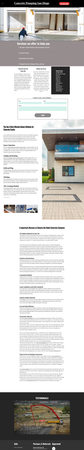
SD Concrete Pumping (41, 342)
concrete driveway (56, 356)
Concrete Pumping (28, 318)
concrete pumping (25, 369)
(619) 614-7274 (57, 350)
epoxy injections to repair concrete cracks (16, 147)
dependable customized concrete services (53, 283)
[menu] (2, 3)
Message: (20, 105)
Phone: (45, 101)
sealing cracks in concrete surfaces (16, 158)
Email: (19, 101)
